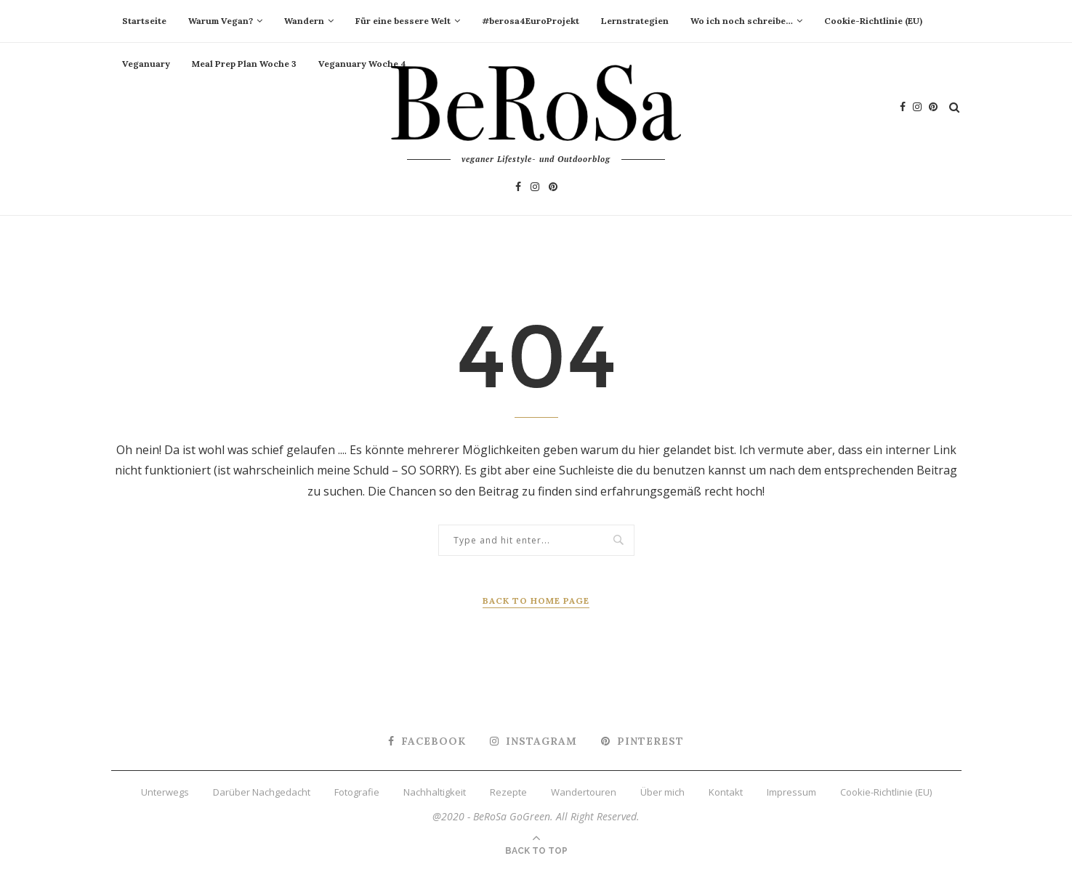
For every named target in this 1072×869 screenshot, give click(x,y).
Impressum (791, 792)
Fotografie (356, 792)
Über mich (662, 792)
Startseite (144, 20)
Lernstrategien (635, 20)
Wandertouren (583, 792)
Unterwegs (165, 792)
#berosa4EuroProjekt (530, 20)
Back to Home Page (536, 600)
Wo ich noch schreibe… (741, 20)
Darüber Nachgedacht (261, 792)
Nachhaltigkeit (434, 792)
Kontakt (726, 792)
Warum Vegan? (220, 20)
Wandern (304, 20)
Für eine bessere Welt (403, 20)
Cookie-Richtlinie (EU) (873, 20)
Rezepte (508, 792)
